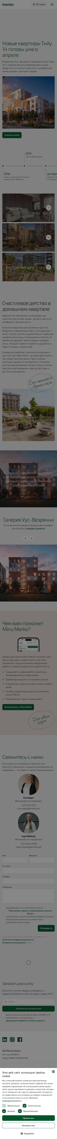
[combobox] (53, 1071)
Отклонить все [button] (28, 1125)
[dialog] (28, 1103)
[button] (28, 1133)
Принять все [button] (28, 1118)
